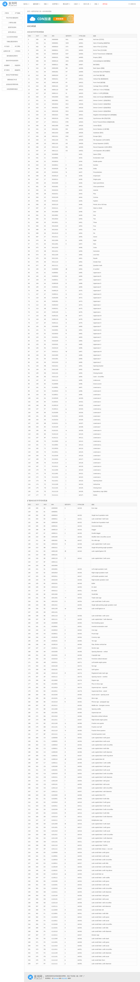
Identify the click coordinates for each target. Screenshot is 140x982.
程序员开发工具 (36, 11)
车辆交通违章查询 (12, 41)
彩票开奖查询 (12, 27)
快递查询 (17, 65)
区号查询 (7, 70)
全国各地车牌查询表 (12, 84)
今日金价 (7, 46)
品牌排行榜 (6, 51)
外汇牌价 (17, 46)
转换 (45, 4)
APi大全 (105, 4)
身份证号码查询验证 (12, 75)
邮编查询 (17, 70)
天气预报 (17, 13)
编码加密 (35, 4)
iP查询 (7, 13)
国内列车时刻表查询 (12, 60)
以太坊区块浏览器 (12, 37)
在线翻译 (7, 65)
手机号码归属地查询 (12, 18)
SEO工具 (86, 4)
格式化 (26, 4)
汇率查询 (17, 51)
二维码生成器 (12, 22)
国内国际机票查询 (12, 56)
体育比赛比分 (12, 32)
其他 (95, 4)
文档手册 (55, 4)
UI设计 (76, 4)
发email (56, 978)
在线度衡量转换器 (12, 89)
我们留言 (64, 978)
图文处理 (65, 4)
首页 (28, 11)
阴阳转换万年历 (12, 79)
